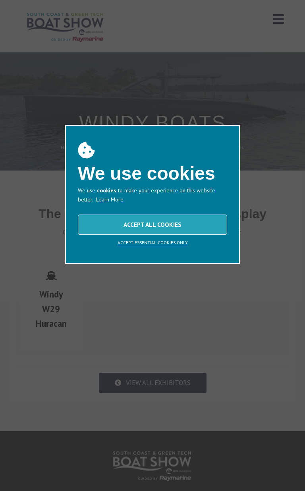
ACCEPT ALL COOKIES (152, 224)
